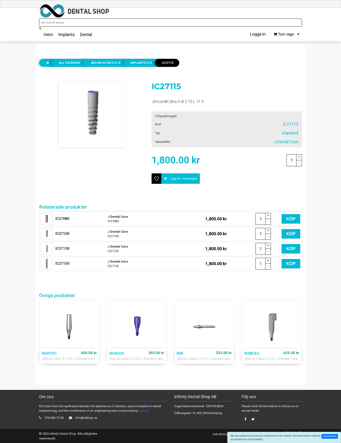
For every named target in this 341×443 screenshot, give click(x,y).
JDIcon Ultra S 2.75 (105, 63)
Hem (48, 34)
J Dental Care (84, 359)
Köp (291, 219)
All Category (70, 63)
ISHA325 (116, 353)
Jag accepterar (330, 436)
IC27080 (62, 219)
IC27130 (62, 248)
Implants (66, 34)
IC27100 (62, 233)
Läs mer (144, 410)
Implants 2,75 (141, 63)
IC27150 (62, 263)
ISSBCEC (252, 353)
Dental (86, 34)
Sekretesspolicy (224, 434)
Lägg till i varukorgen (180, 178)
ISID (180, 353)
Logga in (258, 34)
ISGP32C (49, 353)
